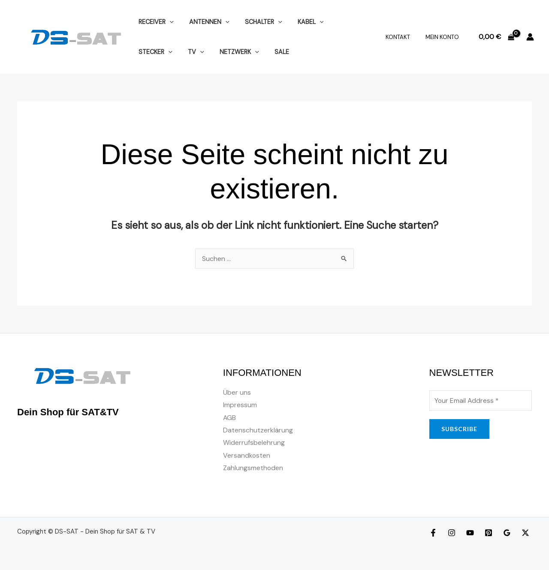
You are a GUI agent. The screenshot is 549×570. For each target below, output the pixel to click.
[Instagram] (451, 534)
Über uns (237, 392)
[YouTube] (470, 534)
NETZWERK (185, 52)
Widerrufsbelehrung (254, 443)
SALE (224, 52)
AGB (229, 418)
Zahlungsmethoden (253, 468)
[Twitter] (525, 534)
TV (145, 52)
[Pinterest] (488, 534)
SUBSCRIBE (459, 428)
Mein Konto (444, 37)
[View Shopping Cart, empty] (496, 37)
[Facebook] (433, 534)
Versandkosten (247, 456)
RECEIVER (154, 22)
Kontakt (404, 37)
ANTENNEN (204, 22)
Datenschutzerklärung (258, 430)
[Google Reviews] (507, 534)
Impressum (240, 405)
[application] (168, 22)
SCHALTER (255, 22)
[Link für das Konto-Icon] (530, 37)
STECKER (342, 22)
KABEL (300, 22)
